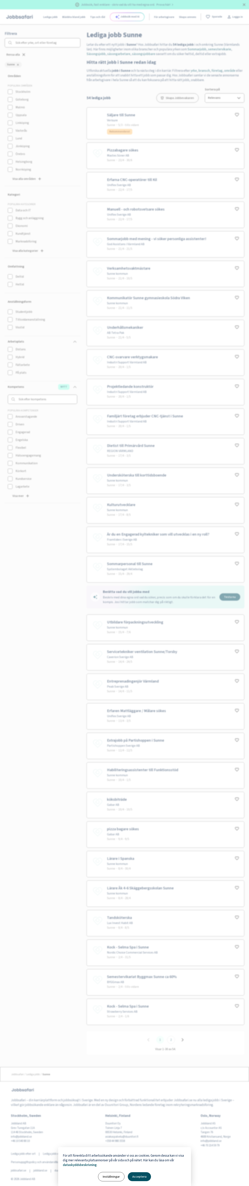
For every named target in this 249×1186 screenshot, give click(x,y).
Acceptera (139, 1177)
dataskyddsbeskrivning (80, 1165)
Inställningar (111, 1177)
